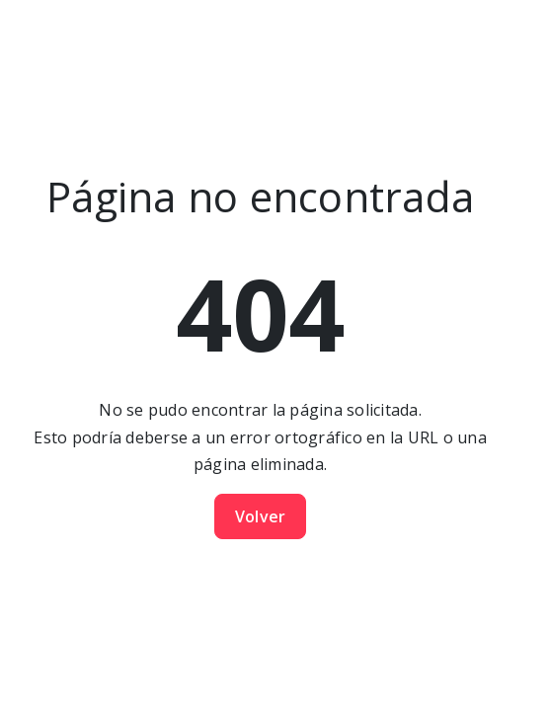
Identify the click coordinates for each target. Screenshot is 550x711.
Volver (260, 516)
